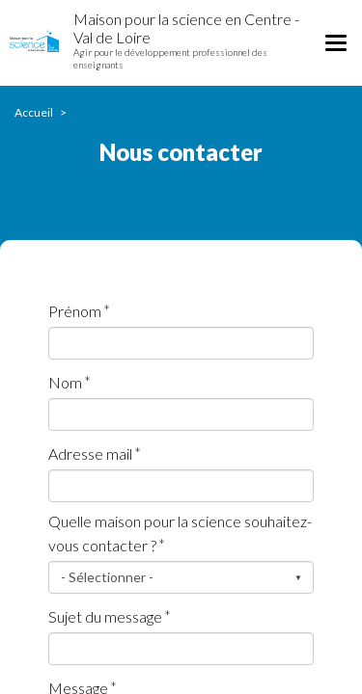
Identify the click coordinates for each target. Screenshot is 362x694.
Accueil (33, 112)
